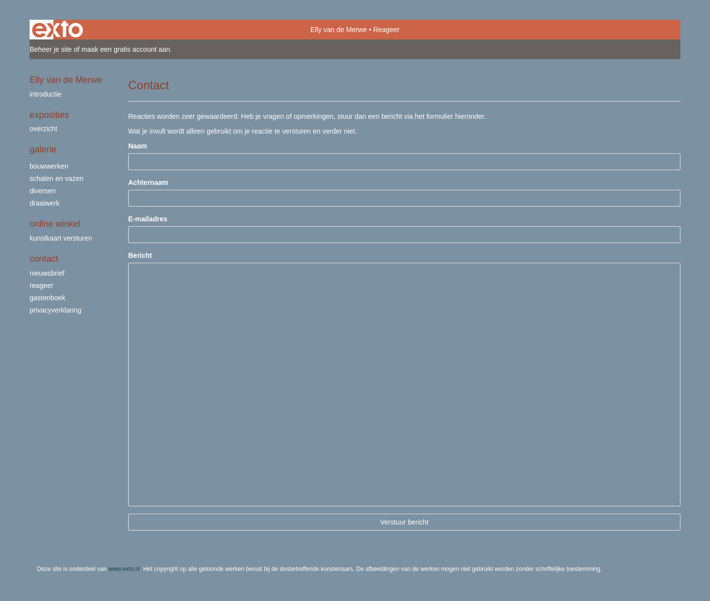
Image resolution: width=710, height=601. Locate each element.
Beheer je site (51, 49)
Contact (44, 259)
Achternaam (148, 182)
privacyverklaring (55, 310)
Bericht (140, 255)
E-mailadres (147, 219)
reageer (41, 285)
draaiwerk (45, 203)
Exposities (49, 115)
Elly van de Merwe (339, 30)
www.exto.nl (124, 569)
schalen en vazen (56, 178)
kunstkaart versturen (61, 238)
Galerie (43, 149)
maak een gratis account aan (125, 49)
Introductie (46, 94)
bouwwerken (49, 166)
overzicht (43, 129)
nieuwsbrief (47, 273)
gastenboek (47, 298)
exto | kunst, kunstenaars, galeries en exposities (57, 29)
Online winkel (55, 224)
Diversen (43, 191)
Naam (137, 146)
